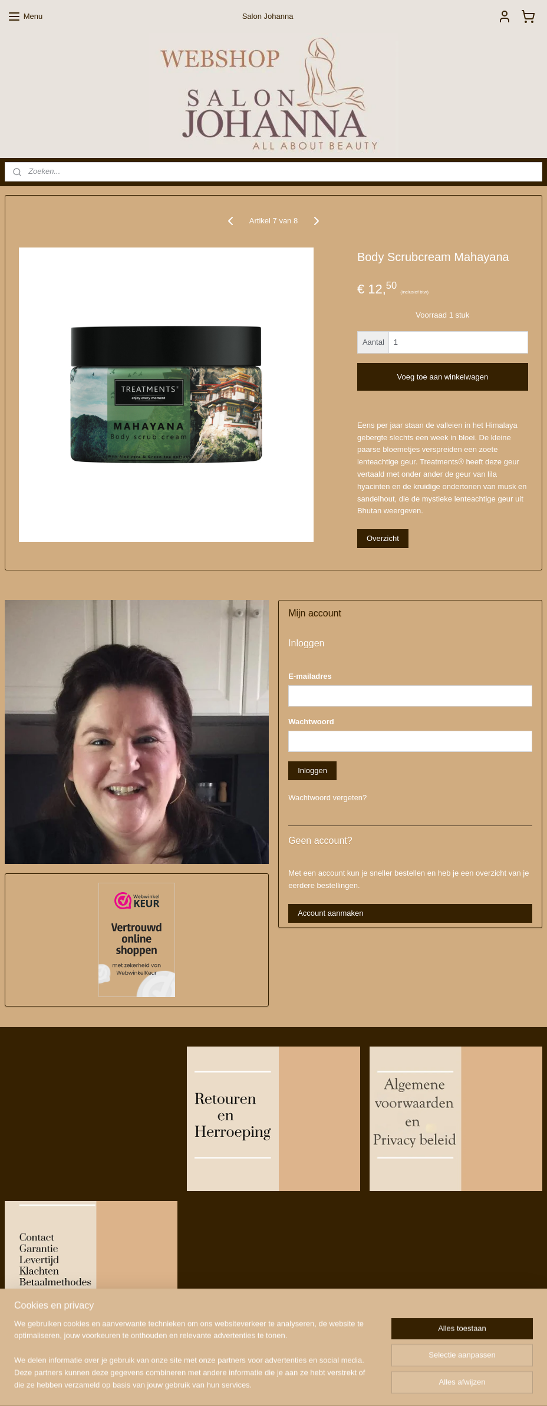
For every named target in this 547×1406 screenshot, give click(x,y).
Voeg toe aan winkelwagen (442, 376)
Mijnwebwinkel (390, 1384)
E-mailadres (310, 676)
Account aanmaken (330, 913)
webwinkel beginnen (298, 1384)
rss (260, 1384)
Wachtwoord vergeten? (327, 797)
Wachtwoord (311, 721)
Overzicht (383, 538)
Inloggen (312, 770)
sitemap (239, 1384)
